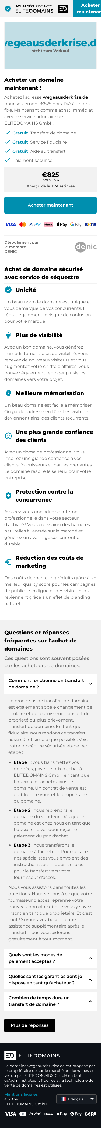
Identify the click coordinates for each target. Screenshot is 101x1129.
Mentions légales (21, 1094)
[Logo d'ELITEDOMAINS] (50, 1056)
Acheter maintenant (50, 205)
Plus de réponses (29, 1025)
